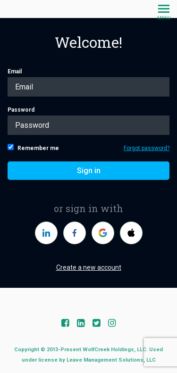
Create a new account (88, 267)
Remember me (33, 147)
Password (88, 121)
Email (88, 82)
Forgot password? (146, 148)
